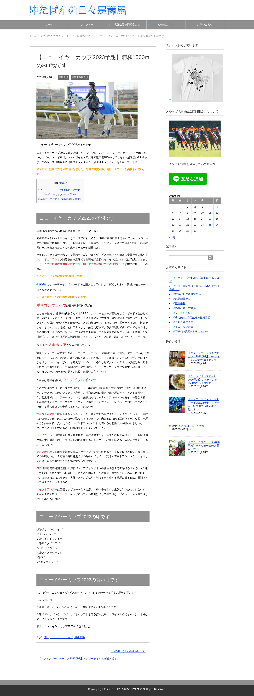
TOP (50, 36)
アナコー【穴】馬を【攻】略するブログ (194, 279)
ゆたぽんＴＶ (166, 24)
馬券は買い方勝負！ (186, 308)
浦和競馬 (79, 637)
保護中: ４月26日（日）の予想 (187, 426)
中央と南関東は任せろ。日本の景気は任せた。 (194, 288)
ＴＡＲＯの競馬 (184, 327)
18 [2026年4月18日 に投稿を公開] (209, 218)
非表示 (63, 183)
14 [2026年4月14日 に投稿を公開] (180, 218)
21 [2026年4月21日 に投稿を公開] (180, 224)
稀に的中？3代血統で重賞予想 (192, 317)
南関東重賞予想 (80, 77)
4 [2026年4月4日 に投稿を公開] (209, 206)
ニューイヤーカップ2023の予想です (59, 190)
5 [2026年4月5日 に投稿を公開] (217, 206)
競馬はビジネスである (188, 294)
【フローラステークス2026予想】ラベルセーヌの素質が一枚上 (204, 445)
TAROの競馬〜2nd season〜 (191, 331)
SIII (46, 637)
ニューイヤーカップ (61, 637)
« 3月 (172, 237)
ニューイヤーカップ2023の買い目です (60, 198)
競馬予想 (63, 77)
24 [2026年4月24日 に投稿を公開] (202, 224)
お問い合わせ (205, 24)
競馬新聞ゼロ (183, 298)
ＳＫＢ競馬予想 (184, 322)
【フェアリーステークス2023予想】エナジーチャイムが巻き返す (79, 658)
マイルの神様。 (184, 312)
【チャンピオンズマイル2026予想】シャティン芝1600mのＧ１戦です (202, 379)
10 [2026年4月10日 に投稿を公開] (202, 212)
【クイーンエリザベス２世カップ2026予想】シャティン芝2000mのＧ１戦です (204, 356)
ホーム (49, 24)
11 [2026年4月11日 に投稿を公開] (209, 212)
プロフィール (88, 24)
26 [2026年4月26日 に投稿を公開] (217, 224)
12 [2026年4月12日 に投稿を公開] (217, 212)
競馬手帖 (180, 303)
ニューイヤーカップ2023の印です (57, 194)
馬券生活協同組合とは (127, 24)
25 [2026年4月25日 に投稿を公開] (209, 224)
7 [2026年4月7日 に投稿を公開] (180, 212)
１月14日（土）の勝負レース (128, 651)
